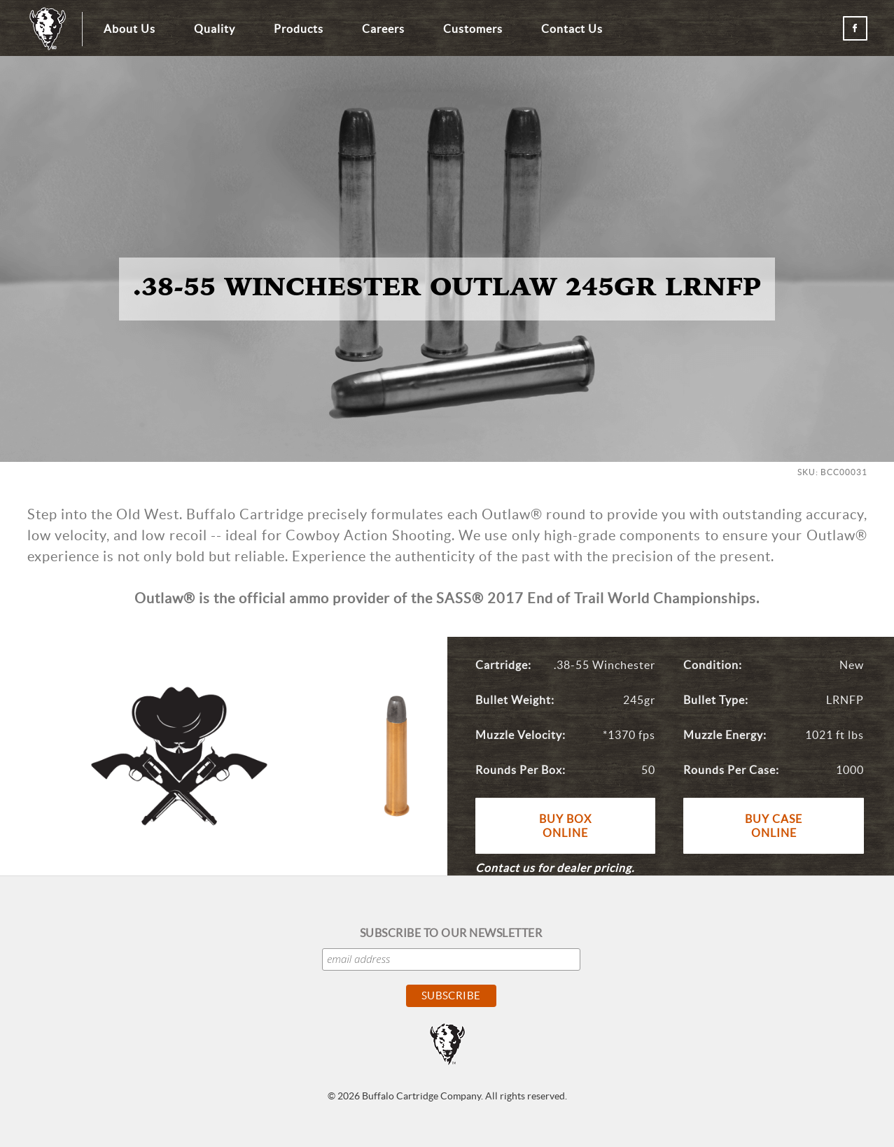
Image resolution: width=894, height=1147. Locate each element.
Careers (383, 28)
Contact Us (572, 28)
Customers (473, 28)
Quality (214, 28)
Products (298, 28)
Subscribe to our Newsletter (451, 933)
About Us (129, 28)
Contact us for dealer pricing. (554, 867)
